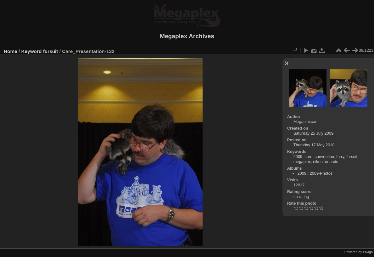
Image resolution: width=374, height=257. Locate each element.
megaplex (302, 161)
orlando (331, 161)
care (308, 156)
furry (340, 156)
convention (324, 156)
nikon (318, 161)
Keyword (31, 51)
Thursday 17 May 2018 (314, 145)
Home (10, 51)
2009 (297, 156)
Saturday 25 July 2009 (313, 133)
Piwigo (368, 252)
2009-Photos (321, 173)
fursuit (50, 51)
